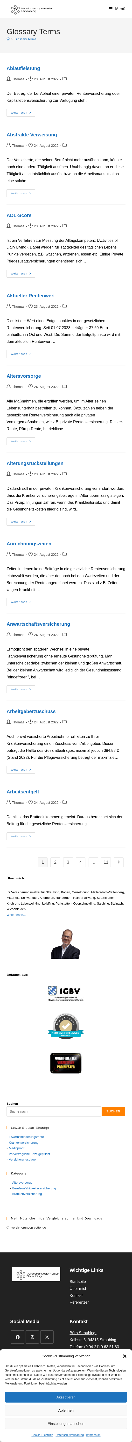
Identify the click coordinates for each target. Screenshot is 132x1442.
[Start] (8, 39)
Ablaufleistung (23, 68)
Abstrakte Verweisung (32, 134)
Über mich (78, 1289)
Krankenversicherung (24, 1142)
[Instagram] (32, 1337)
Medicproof (16, 1148)
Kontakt (76, 1296)
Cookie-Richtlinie (42, 1435)
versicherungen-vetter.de (28, 1227)
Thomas (18, 79)
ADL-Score (19, 215)
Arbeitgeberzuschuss (31, 711)
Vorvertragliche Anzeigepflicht (29, 1154)
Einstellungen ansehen (66, 1424)
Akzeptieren (66, 1397)
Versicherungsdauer (23, 1159)
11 (106, 862)
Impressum (93, 1435)
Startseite (77, 1282)
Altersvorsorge (24, 376)
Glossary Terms (25, 39)
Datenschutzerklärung (70, 1435)
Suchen (12, 1103)
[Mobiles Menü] (117, 9)
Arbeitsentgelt (23, 791)
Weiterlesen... (16, 915)
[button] (124, 1356)
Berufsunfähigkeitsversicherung (34, 1188)
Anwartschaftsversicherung (38, 624)
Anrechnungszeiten (29, 543)
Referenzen (79, 1302)
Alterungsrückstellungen (35, 463)
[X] (47, 1337)
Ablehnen (66, 1410)
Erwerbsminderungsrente (26, 1137)
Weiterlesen (23, 113)
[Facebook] (17, 1337)
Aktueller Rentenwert (31, 295)
